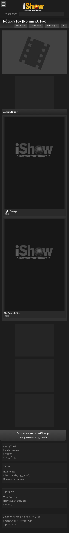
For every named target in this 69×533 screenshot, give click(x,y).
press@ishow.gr (24, 520)
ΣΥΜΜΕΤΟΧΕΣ (36, 26)
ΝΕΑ (64, 26)
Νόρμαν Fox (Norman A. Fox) (25, 21)
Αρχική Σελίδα (10, 446)
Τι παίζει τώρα (10, 497)
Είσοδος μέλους (11, 449)
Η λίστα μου (9, 471)
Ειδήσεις (7, 504)
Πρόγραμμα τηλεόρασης (15, 500)
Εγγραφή (7, 453)
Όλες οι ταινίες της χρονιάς (16, 475)
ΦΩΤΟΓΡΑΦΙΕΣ (51, 26)
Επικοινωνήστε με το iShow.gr (33, 433)
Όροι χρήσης (9, 457)
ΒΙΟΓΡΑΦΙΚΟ (21, 26)
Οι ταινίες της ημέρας (13, 478)
